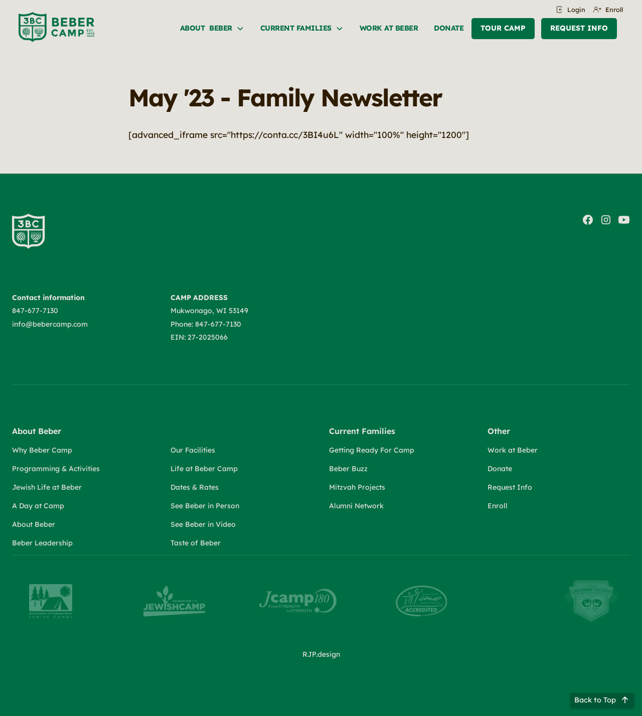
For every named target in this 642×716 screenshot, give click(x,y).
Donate (448, 28)
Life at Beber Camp (204, 468)
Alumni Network (356, 505)
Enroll (498, 505)
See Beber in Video (203, 524)
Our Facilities (193, 450)
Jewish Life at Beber (47, 487)
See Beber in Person (205, 505)
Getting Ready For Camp (371, 450)
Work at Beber (513, 450)
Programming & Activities (56, 468)
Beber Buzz (348, 468)
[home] (56, 27)
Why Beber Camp (42, 450)
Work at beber (389, 28)
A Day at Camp (38, 505)
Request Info (579, 28)
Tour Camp (503, 28)
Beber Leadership (42, 542)
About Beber (33, 524)
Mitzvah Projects (357, 487)
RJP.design (321, 654)
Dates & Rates (195, 487)
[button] (212, 28)
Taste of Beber (196, 542)
